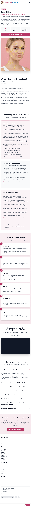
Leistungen (3, 467)
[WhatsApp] (18, 497)
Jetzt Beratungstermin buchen (15, 34)
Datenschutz (3, 479)
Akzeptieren (28, 504)
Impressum (3, 481)
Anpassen (22, 504)
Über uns (2, 471)
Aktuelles (3, 469)
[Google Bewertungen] (7, 497)
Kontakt (2, 473)
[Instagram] (16, 497)
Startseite (3, 465)
